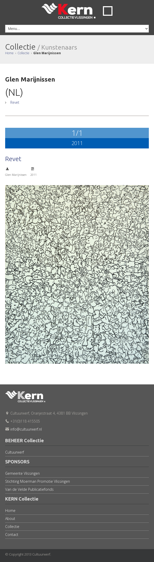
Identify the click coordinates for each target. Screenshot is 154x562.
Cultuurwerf (14, 452)
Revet (14, 102)
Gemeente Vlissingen (22, 473)
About (10, 518)
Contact (11, 534)
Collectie (23, 53)
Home (9, 53)
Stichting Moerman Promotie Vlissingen (37, 481)
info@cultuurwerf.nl (26, 429)
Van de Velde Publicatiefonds (29, 489)
